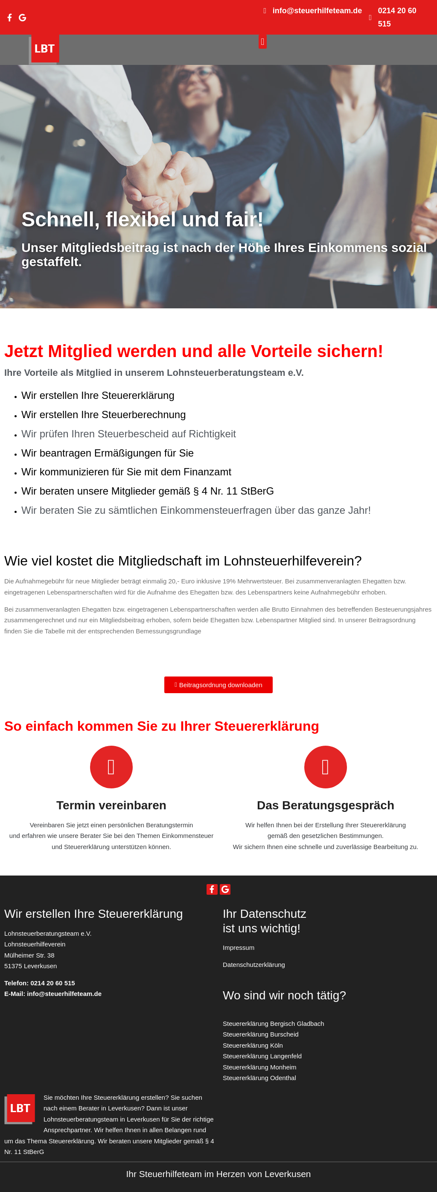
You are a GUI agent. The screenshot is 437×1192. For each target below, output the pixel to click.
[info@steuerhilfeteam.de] (265, 11)
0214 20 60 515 (52, 983)
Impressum (238, 947)
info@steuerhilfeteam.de (317, 10)
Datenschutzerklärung (254, 964)
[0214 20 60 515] (370, 17)
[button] (263, 42)
